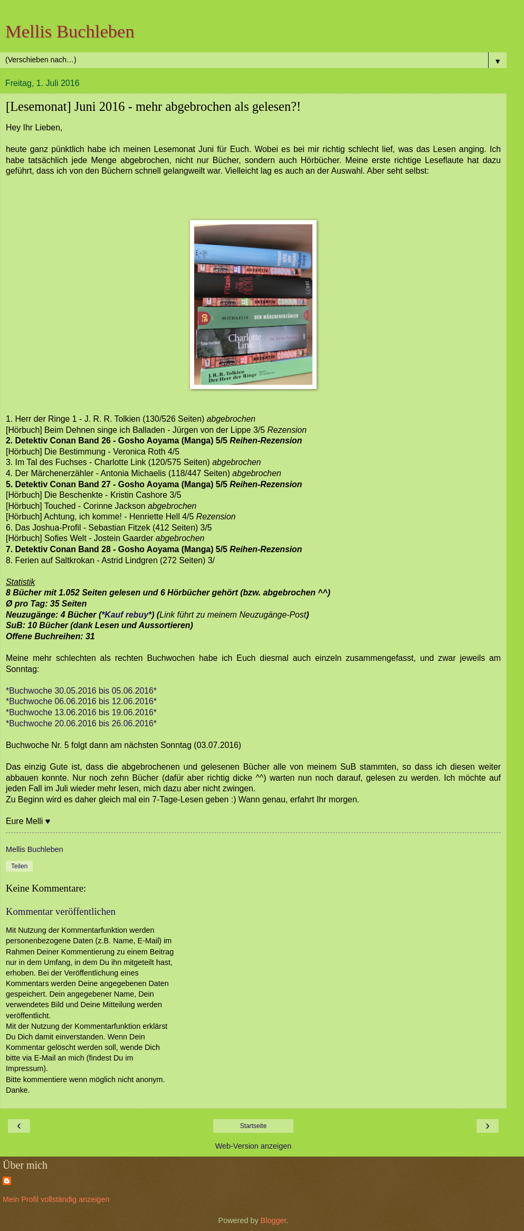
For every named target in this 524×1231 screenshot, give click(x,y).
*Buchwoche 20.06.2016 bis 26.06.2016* (81, 723)
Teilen (19, 866)
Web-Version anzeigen (253, 1146)
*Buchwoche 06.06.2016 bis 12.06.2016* (81, 701)
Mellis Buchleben (70, 31)
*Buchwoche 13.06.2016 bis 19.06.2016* (81, 712)
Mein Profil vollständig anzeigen (56, 1199)
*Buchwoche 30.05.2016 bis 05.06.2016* (81, 690)
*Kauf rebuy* (126, 614)
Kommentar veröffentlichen (61, 911)
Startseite (253, 1126)
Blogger (274, 1220)
